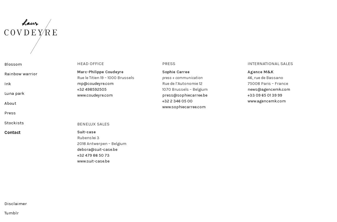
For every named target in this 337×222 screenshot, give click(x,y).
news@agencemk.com (269, 89)
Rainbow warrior (20, 73)
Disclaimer (15, 203)
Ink (7, 83)
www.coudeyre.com (95, 95)
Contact (12, 132)
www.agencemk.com (267, 101)
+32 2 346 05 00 (177, 101)
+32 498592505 (92, 89)
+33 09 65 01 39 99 (265, 95)
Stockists (14, 122)
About (10, 103)
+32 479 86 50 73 (93, 155)
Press (10, 113)
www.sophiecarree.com (184, 106)
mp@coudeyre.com (95, 83)
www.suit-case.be (93, 161)
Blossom (13, 64)
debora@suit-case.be (97, 149)
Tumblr (11, 213)
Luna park (14, 93)
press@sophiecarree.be (184, 95)
